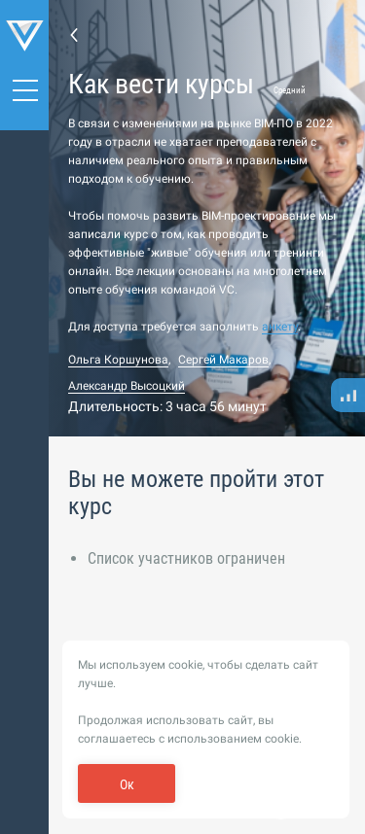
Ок (127, 784)
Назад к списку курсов (74, 34)
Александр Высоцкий (126, 386)
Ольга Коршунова (118, 359)
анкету (280, 326)
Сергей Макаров (223, 359)
